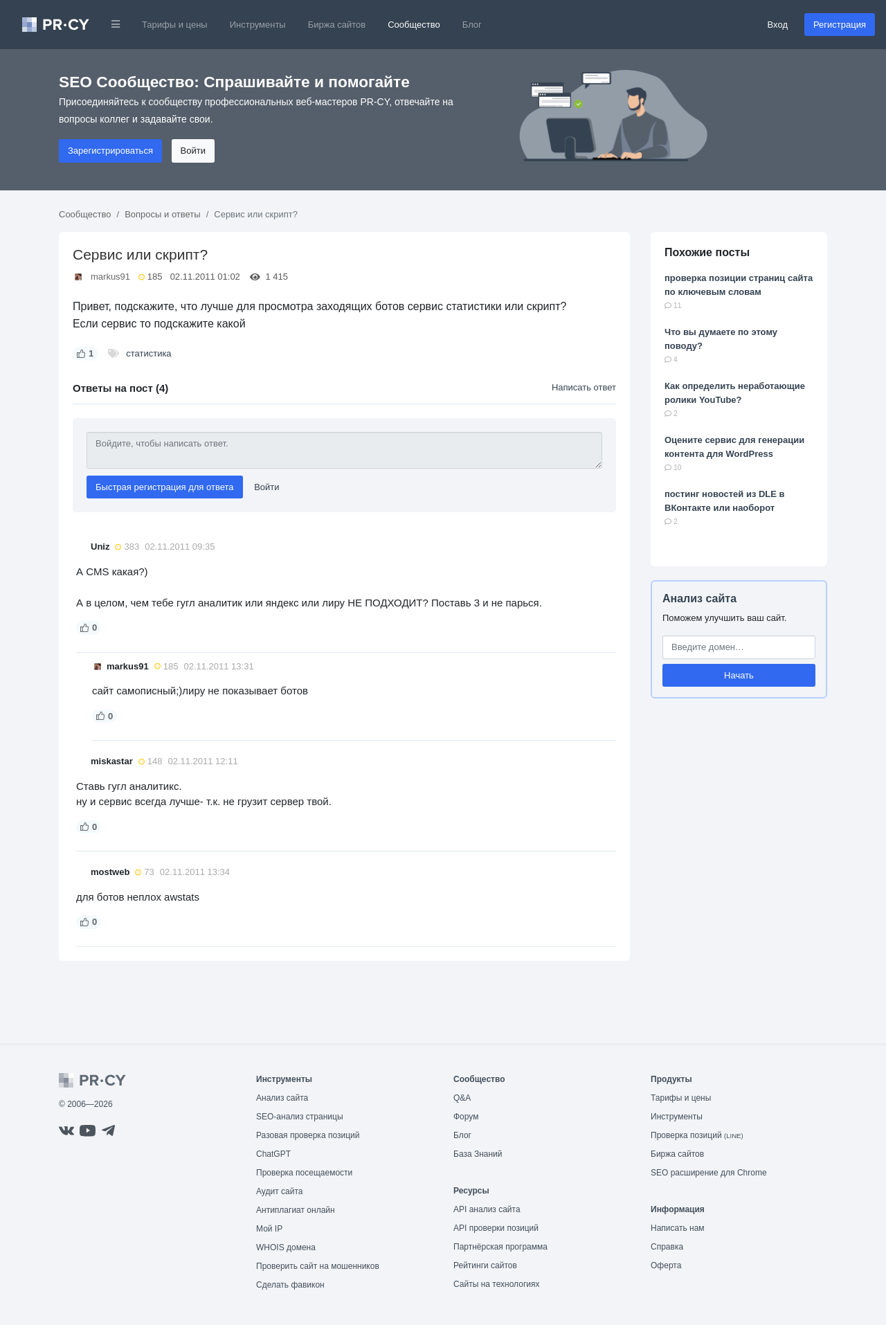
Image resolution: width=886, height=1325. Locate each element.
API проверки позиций (496, 1228)
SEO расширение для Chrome (709, 1173)
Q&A (462, 1098)
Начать (739, 675)
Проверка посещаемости (304, 1173)
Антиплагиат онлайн (295, 1210)
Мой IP (269, 1229)
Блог (472, 24)
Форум (465, 1116)
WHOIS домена (286, 1247)
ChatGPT (273, 1154)
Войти (193, 150)
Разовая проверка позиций (307, 1135)
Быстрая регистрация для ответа (165, 487)
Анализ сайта (699, 598)
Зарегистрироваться (110, 150)
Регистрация (839, 24)
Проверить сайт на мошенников (317, 1266)
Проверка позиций (697, 1135)
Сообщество (414, 24)
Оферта (666, 1265)
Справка (667, 1247)
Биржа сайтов (337, 24)
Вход (778, 24)
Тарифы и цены (175, 24)
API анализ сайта (487, 1209)
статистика (148, 353)
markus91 (110, 276)
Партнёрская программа (500, 1247)
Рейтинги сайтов (485, 1265)
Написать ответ (584, 387)
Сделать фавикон (290, 1285)
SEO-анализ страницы (299, 1116)
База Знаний (478, 1154)
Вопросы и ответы (162, 214)
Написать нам (678, 1228)
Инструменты (258, 24)
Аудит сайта (279, 1191)
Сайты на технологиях (496, 1284)
